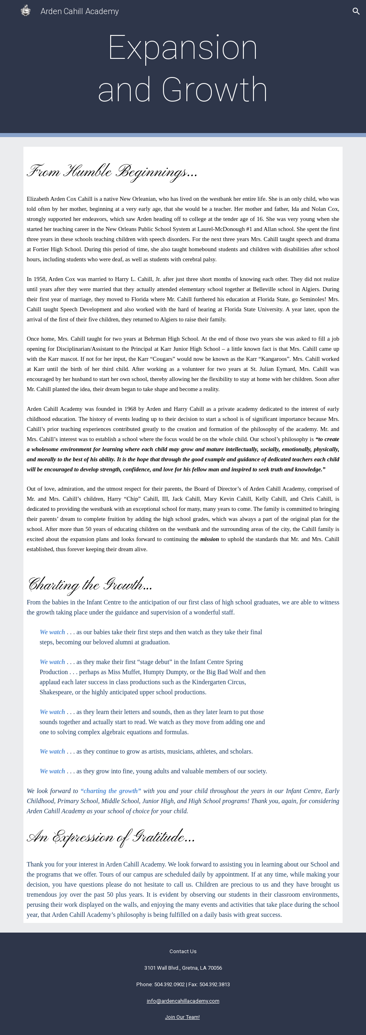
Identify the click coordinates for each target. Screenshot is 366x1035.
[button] (356, 11)
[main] (183, 68)
